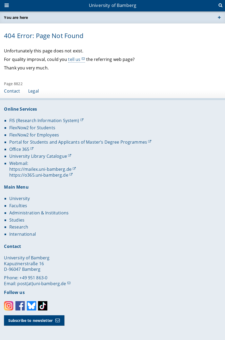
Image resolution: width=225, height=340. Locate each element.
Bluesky (31, 305)
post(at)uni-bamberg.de (41, 284)
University (19, 198)
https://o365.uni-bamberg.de (38, 175)
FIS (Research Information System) (44, 120)
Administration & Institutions (39, 213)
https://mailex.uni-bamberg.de (40, 169)
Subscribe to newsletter (30, 320)
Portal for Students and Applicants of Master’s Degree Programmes (78, 142)
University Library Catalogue (38, 156)
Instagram (8, 305)
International (22, 234)
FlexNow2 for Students (32, 128)
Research (18, 227)
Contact (12, 91)
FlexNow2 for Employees (34, 135)
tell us (74, 59)
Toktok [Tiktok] (42, 305)
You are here (16, 17)
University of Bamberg (112, 5)
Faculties (18, 206)
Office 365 (19, 149)
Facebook (20, 305)
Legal (33, 91)
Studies (16, 220)
